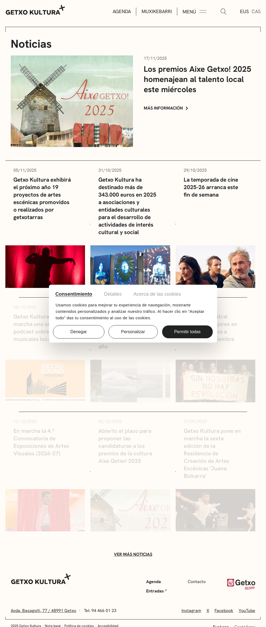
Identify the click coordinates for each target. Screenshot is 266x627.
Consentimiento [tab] (74, 294)
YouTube (247, 610)
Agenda (122, 11)
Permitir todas (187, 331)
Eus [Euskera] (244, 11)
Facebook (224, 610)
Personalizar (133, 331)
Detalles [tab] (113, 294)
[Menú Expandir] (195, 12)
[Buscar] (223, 12)
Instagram (191, 610)
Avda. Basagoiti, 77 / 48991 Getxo (43, 610)
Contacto (197, 581)
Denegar (79, 331)
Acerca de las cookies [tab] (157, 294)
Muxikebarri (157, 11)
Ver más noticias (133, 554)
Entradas (156, 591)
